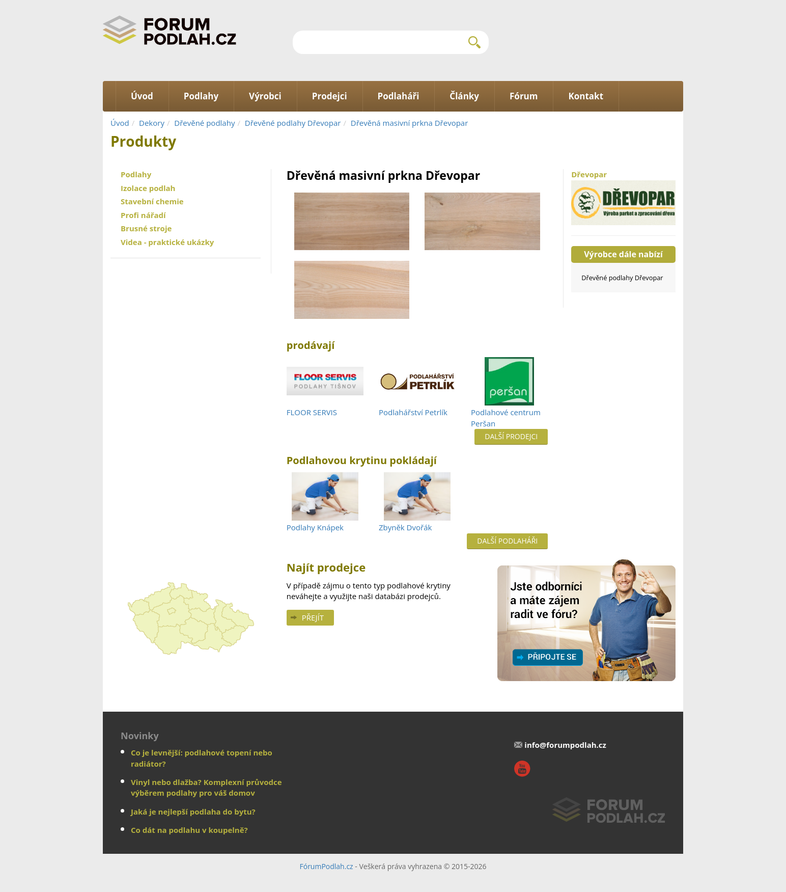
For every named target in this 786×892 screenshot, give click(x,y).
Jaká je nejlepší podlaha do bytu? (193, 811)
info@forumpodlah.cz (565, 745)
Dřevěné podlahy (204, 123)
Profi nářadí (143, 215)
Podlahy (136, 174)
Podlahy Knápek (315, 527)
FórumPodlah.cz (326, 866)
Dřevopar (623, 197)
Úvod (119, 123)
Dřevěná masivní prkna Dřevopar (409, 123)
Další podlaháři (507, 541)
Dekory (151, 123)
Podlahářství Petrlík (413, 412)
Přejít (313, 617)
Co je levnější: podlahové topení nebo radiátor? (201, 757)
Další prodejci (511, 436)
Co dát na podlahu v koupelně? (189, 830)
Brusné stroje (146, 228)
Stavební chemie (152, 201)
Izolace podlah (148, 188)
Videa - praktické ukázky (167, 242)
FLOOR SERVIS (312, 412)
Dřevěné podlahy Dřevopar (293, 123)
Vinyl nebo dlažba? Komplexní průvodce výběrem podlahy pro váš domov (206, 787)
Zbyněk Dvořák (405, 527)
